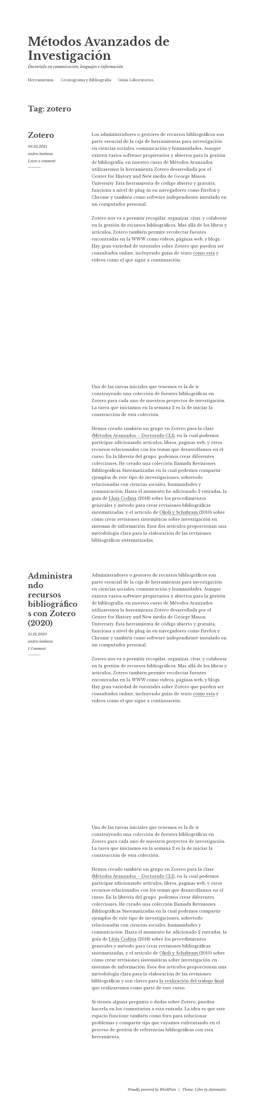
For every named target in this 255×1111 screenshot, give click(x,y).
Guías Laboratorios (136, 80)
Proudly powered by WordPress (152, 1089)
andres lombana (40, 154)
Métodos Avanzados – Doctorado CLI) (134, 435)
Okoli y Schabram (179, 512)
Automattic (217, 1089)
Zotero (41, 135)
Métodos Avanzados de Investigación (99, 48)
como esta (204, 253)
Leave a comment (42, 161)
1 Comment (37, 648)
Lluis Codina (122, 498)
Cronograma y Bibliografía (86, 80)
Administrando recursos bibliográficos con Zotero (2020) (52, 599)
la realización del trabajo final (191, 980)
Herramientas (41, 80)
